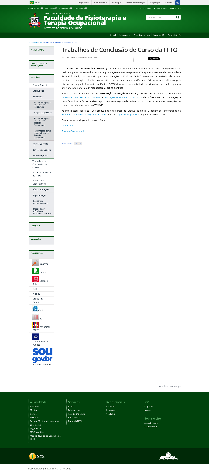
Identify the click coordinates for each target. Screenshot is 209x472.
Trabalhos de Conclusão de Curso (39, 164)
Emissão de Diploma (42, 150)
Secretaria (34, 417)
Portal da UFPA (174, 35)
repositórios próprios (128, 114)
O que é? (148, 406)
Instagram (111, 410)
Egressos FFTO (40, 144)
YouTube (110, 414)
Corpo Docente (40, 85)
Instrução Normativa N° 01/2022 (81, 97)
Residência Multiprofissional (40, 202)
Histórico (34, 406)
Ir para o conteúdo (35, 8)
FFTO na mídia (37, 432)
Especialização (39, 195)
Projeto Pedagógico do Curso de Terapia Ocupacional (42, 121)
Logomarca (35, 428)
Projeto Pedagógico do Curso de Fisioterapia (42, 104)
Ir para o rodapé (80, 8)
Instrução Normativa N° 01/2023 (123, 97)
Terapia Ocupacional (42, 112)
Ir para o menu (51, 8)
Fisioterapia (38, 96)
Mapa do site (175, 8)
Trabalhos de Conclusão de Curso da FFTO (120, 50)
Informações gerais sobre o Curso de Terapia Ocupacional (42, 134)
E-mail (113, 35)
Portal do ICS (158, 35)
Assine (147, 410)
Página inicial (35, 42)
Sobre (78, 143)
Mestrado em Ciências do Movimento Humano (42, 211)
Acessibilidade (145, 8)
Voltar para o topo (170, 386)
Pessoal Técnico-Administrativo (44, 421)
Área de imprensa (142, 35)
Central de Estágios (38, 300)
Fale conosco (124, 35)
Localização (35, 425)
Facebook (111, 406)
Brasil (38, 2)
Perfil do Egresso (40, 155)
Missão (33, 410)
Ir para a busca (65, 8)
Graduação (38, 90)
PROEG (36, 293)
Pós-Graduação (40, 189)
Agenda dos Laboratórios (39, 182)
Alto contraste (160, 8)
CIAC (34, 288)
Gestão (33, 414)
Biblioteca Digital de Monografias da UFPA (84, 114)
